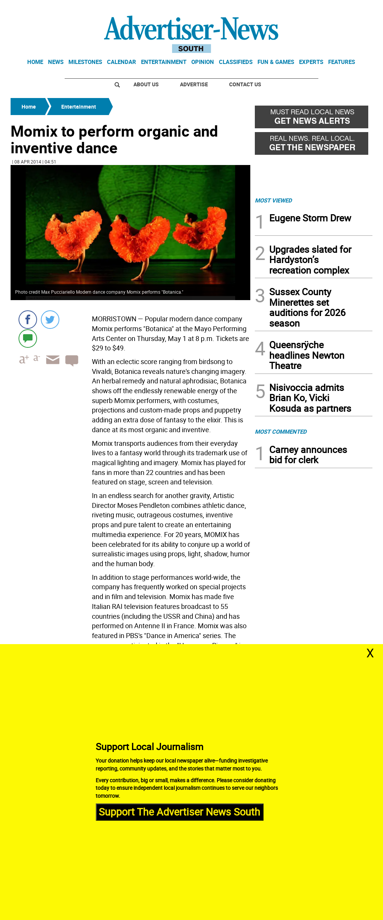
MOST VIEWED (273, 200)
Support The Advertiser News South (179, 812)
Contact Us (245, 84)
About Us (146, 84)
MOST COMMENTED (281, 431)
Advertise (194, 84)
